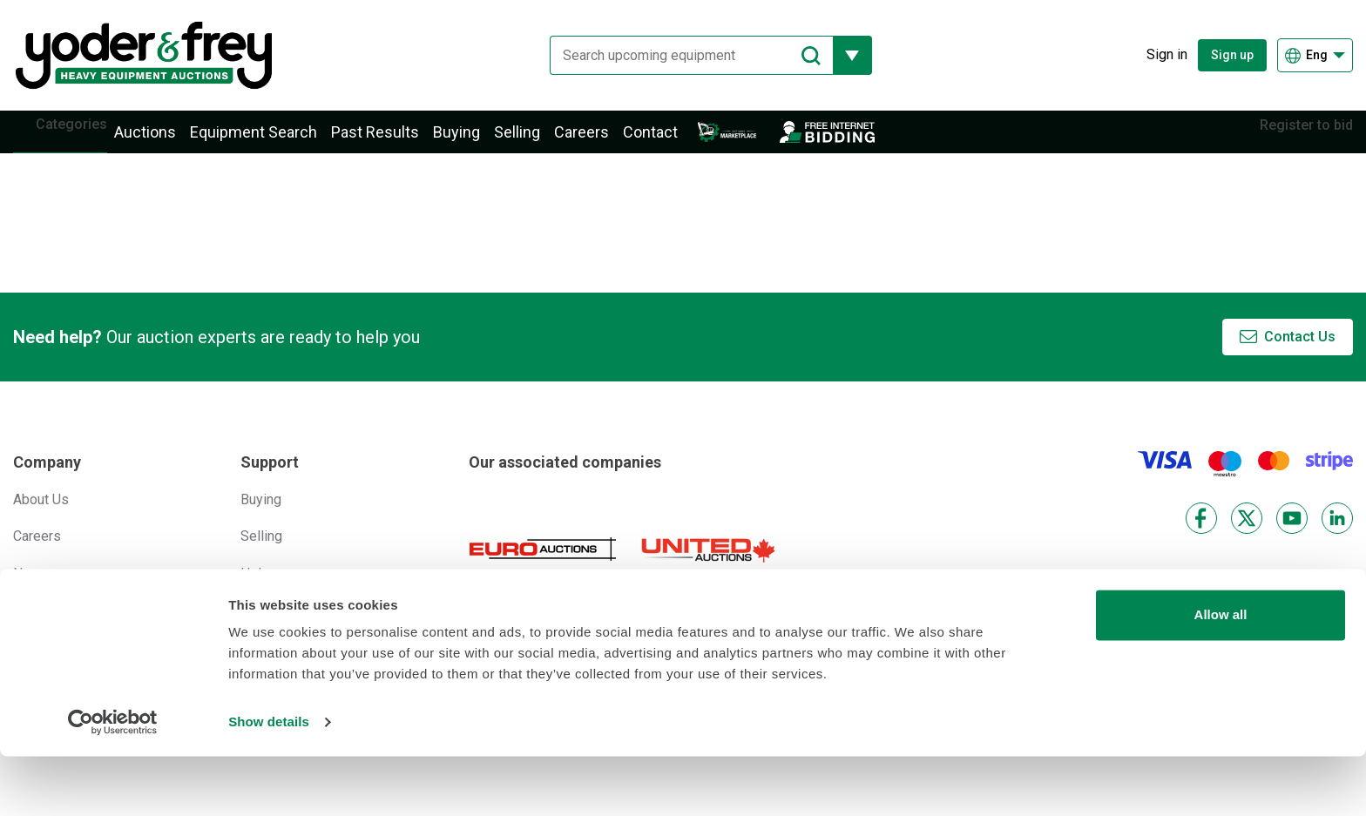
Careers (607, 141)
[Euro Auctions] (543, 567)
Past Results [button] (401, 141)
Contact (676, 141)
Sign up (1232, 55)
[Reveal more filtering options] (839, 55)
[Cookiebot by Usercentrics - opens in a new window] (113, 782)
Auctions (171, 141)
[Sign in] (1153, 55)
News (31, 591)
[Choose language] (1315, 55)
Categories (84, 140)
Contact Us (1300, 355)
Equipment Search (279, 141)
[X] (1246, 536)
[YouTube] (1292, 536)
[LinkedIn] (1337, 536)
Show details (268, 781)
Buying (482, 141)
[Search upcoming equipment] (678, 55)
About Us (41, 517)
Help (254, 591)
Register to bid (1293, 140)
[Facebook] (1201, 536)
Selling (543, 141)
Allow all (1221, 674)
